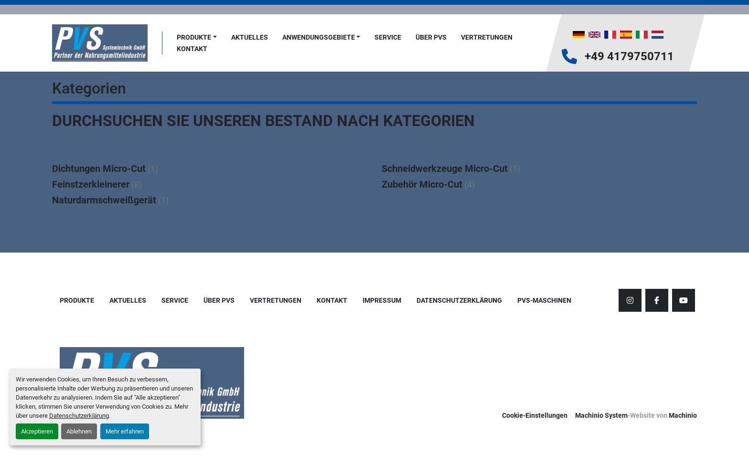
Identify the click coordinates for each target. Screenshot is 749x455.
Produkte (194, 37)
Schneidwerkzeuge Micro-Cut (445, 168)
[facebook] (656, 300)
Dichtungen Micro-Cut (99, 168)
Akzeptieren (37, 431)
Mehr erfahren (125, 431)
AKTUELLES (249, 37)
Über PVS (431, 37)
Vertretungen (487, 37)
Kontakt (192, 49)
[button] (197, 37)
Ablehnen (79, 431)
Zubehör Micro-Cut (422, 184)
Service (387, 37)
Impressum (382, 300)
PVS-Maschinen (544, 300)
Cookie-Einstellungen (534, 415)
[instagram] (630, 300)
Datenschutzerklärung (79, 415)
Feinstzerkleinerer (90, 184)
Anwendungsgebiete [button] (318, 37)
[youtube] (683, 300)
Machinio (683, 415)
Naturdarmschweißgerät (104, 200)
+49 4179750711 (629, 56)
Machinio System (601, 415)
